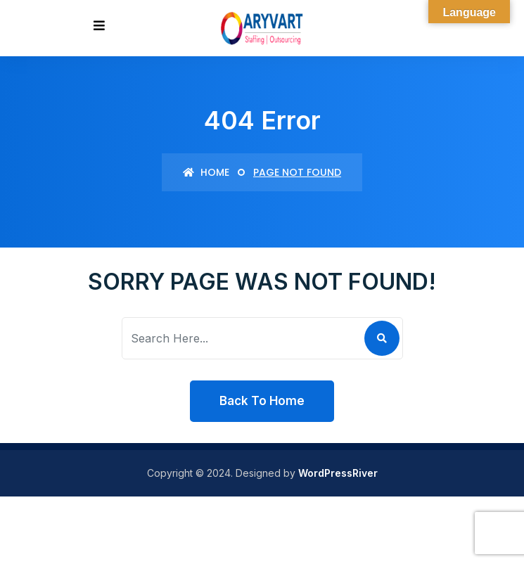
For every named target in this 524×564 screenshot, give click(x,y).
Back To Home (262, 401)
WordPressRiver (338, 473)
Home (206, 172)
